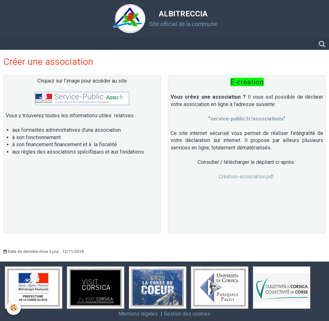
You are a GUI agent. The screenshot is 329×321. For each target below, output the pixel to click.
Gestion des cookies (187, 314)
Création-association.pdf (246, 177)
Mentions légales (138, 314)
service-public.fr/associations (247, 119)
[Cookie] (13, 307)
